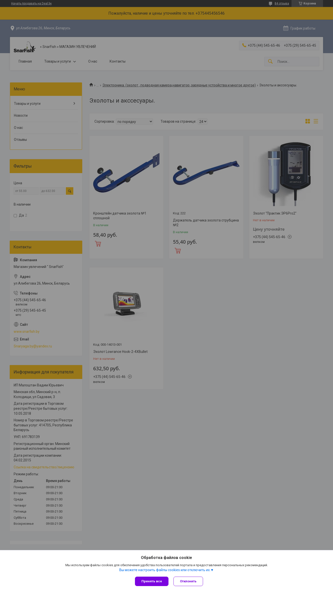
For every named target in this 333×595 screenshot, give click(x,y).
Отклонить (188, 581)
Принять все (151, 581)
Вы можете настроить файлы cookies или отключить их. (164, 570)
